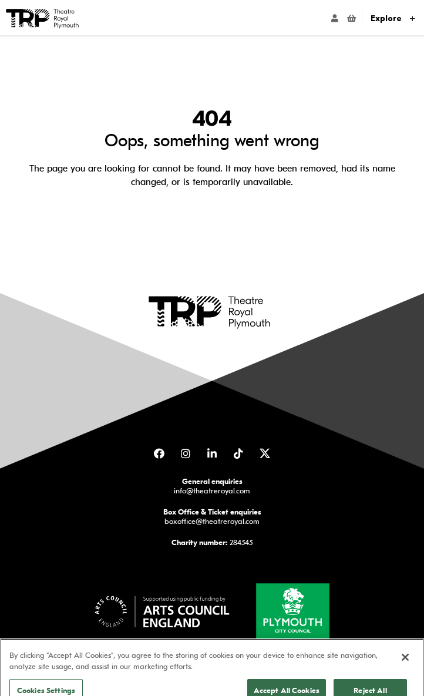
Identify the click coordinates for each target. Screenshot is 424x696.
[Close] (405, 669)
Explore (393, 18)
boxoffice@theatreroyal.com (212, 520)
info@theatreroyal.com (212, 490)
